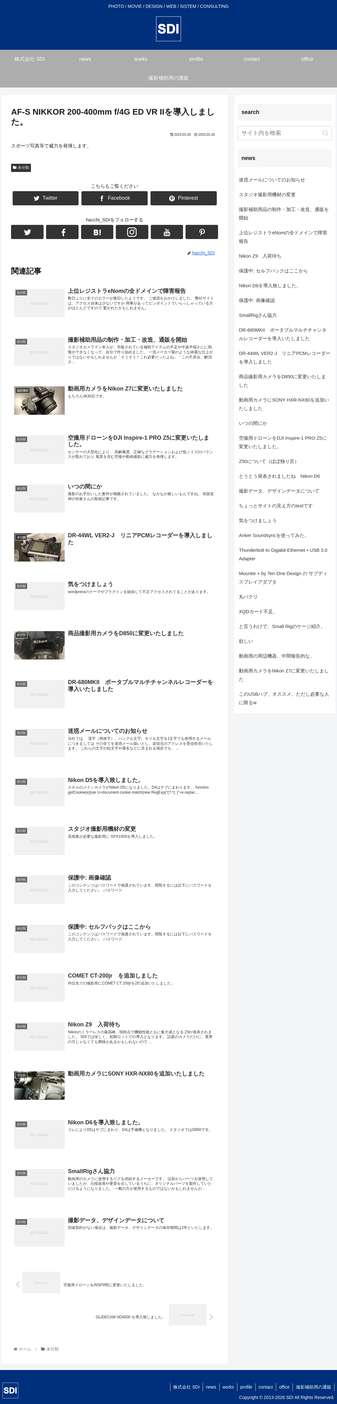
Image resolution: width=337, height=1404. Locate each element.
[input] (285, 133)
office (284, 1387)
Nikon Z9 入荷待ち (260, 256)
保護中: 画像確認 (257, 300)
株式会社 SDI (184, 1387)
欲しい (246, 641)
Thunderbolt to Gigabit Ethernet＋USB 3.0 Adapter (283, 554)
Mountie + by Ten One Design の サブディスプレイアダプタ (283, 578)
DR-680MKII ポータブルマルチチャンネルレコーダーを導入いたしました (283, 334)
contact (265, 1387)
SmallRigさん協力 (258, 315)
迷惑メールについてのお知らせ (272, 179)
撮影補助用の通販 (313, 1387)
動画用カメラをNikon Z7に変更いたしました (284, 675)
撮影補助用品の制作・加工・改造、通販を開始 (284, 213)
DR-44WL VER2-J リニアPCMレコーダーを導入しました (284, 357)
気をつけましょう (258, 520)
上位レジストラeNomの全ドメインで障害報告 (283, 237)
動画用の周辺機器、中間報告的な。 (277, 656)
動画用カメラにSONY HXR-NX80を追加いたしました (284, 404)
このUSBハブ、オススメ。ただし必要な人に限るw (284, 698)
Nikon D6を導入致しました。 (270, 285)
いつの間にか (253, 423)
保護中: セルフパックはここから (273, 270)
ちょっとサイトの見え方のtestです (276, 505)
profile (245, 1387)
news (209, 1387)
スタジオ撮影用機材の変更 (267, 194)
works (227, 1387)
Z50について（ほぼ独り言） (269, 461)
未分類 (21, 167)
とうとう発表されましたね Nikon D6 (279, 476)
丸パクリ (248, 596)
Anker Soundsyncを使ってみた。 (274, 535)
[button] (325, 133)
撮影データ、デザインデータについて (279, 491)
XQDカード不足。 (258, 611)
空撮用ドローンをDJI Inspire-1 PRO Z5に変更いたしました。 (283, 442)
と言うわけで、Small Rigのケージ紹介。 (282, 626)
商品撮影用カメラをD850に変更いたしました (282, 381)
